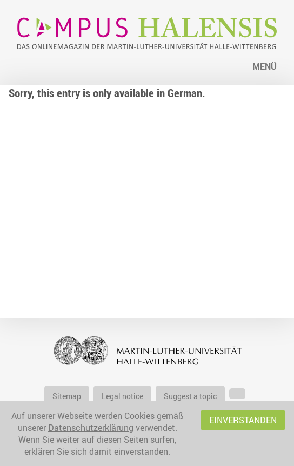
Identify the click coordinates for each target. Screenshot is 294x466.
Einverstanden (243, 420)
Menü (264, 66)
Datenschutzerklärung (90, 428)
